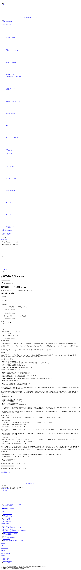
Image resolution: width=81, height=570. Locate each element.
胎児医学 (5, 229)
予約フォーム (4, 269)
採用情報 (3, 555)
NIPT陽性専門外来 (43, 108)
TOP (4, 282)
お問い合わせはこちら (6, 472)
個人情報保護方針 (7, 233)
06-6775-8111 (4, 239)
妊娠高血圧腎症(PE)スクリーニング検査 (13, 540)
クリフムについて (7, 150)
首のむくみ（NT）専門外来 (43, 83)
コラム (2, 545)
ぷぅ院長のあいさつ (43, 185)
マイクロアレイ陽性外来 (43, 132)
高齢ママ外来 (43, 144)
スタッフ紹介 (43, 209)
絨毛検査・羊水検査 (43, 57)
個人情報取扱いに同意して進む (7, 466)
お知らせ (5, 20)
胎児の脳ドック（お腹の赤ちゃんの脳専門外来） (43, 70)
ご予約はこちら (4, 471)
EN (4, 4)
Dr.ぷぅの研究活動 (7, 230)
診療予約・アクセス (43, 173)
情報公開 (5, 559)
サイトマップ (6, 234)
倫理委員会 (6, 558)
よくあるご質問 (43, 221)
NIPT (43, 120)
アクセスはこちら (5, 490)
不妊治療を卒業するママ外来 (43, 96)
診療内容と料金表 (7, 21)
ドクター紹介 (43, 197)
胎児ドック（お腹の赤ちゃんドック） (43, 44)
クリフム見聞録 (7, 227)
